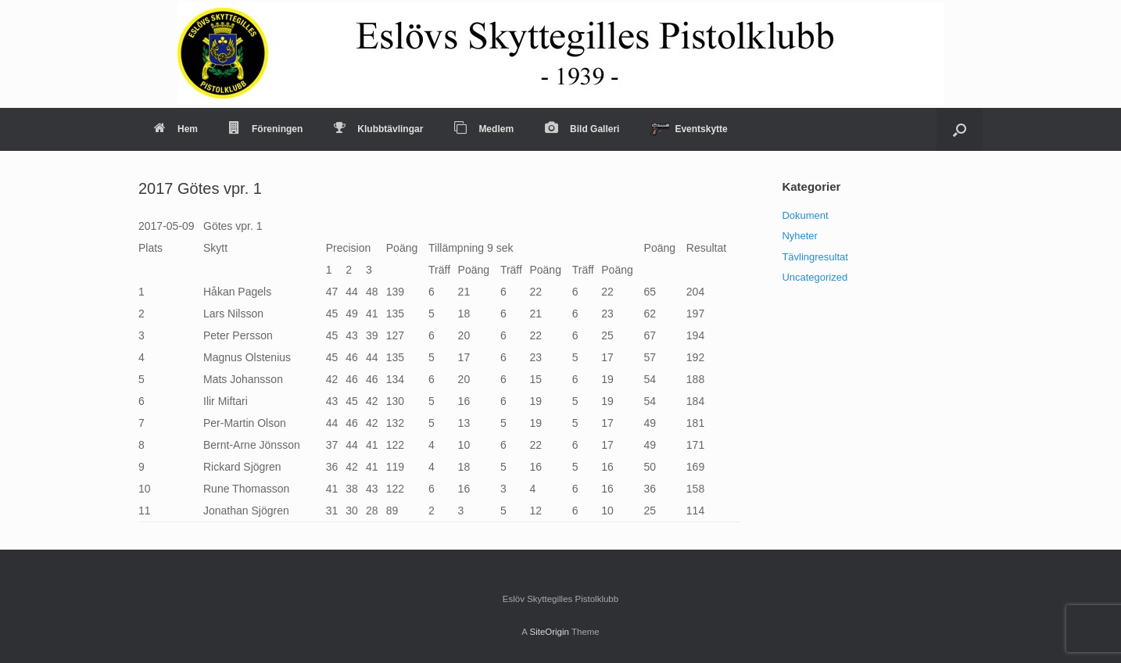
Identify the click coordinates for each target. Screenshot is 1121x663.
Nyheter (800, 236)
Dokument (805, 215)
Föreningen (266, 129)
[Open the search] (960, 129)
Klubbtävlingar (378, 129)
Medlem (484, 129)
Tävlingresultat (815, 257)
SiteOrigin (549, 631)
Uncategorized (814, 277)
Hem (176, 129)
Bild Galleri (582, 129)
